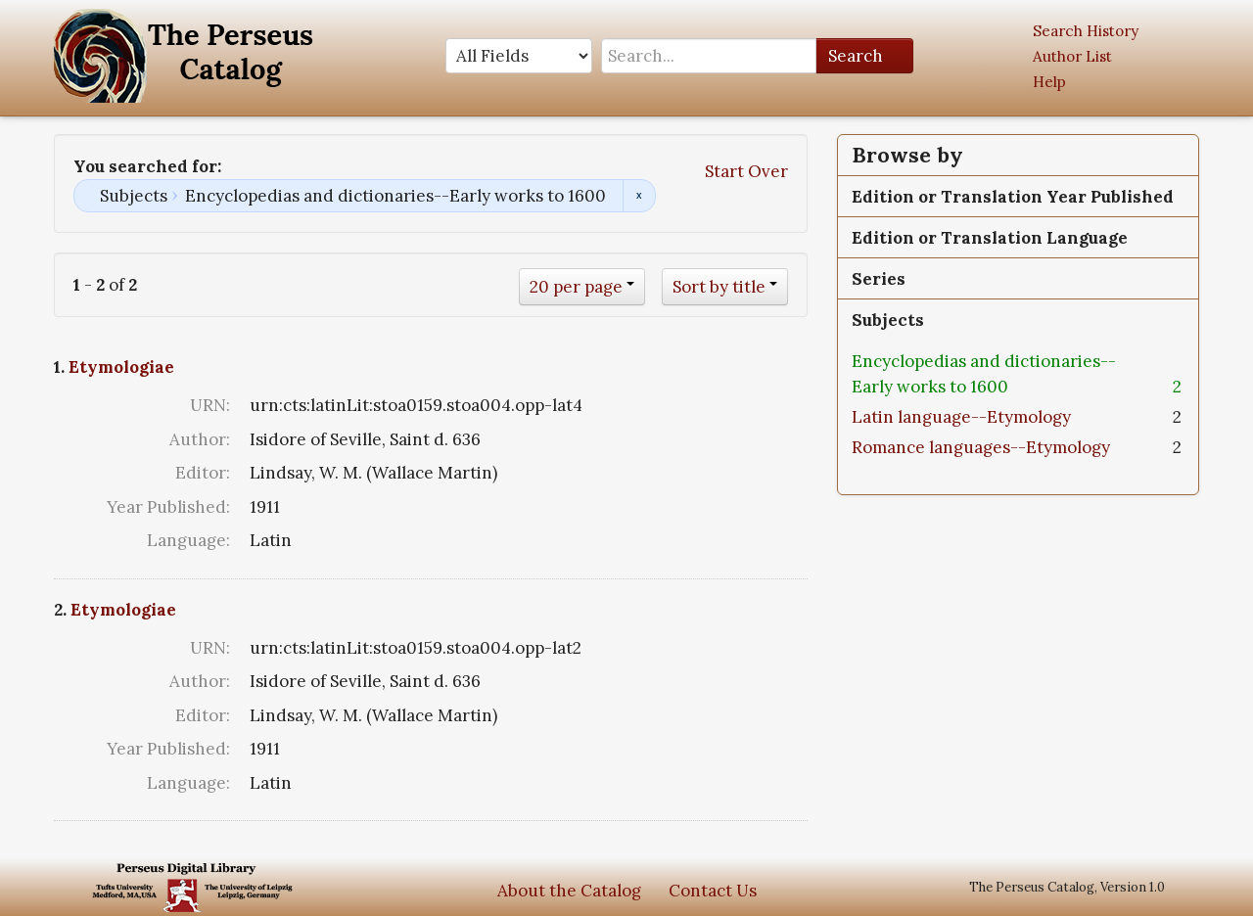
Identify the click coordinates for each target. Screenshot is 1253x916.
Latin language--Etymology (961, 417)
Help (1049, 81)
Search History (1085, 31)
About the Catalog (569, 890)
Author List (1072, 56)
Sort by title (719, 287)
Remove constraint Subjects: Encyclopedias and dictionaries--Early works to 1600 (639, 195)
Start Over (746, 171)
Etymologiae (121, 367)
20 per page (576, 287)
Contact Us (713, 890)
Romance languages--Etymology (981, 447)
